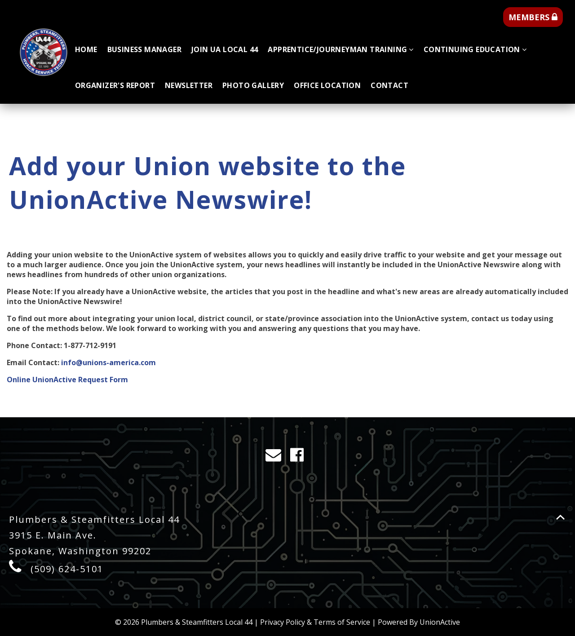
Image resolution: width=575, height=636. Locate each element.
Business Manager (144, 49)
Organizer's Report (115, 85)
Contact (389, 85)
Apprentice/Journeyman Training (340, 49)
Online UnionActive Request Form (67, 379)
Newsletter (188, 85)
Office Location (327, 85)
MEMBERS (533, 17)
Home (86, 49)
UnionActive (440, 622)
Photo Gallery (253, 85)
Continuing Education (475, 49)
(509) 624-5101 (67, 569)
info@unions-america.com (108, 362)
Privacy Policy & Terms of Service (315, 622)
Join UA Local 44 (224, 49)
